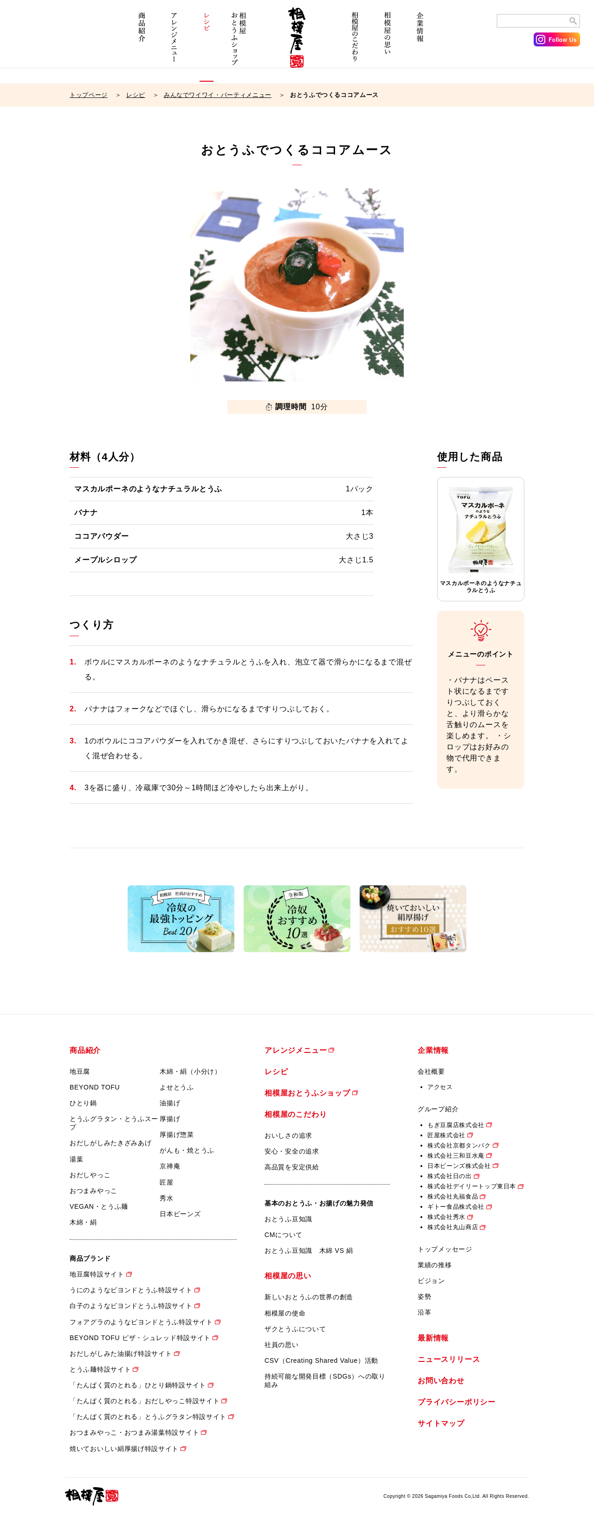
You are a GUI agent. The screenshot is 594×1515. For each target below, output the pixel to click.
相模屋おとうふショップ (239, 45)
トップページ (89, 94)
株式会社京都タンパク (459, 1145)
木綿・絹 (83, 1222)
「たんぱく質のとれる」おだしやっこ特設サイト (145, 1401)
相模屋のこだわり (355, 45)
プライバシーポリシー (457, 1402)
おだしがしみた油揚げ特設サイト (121, 1353)
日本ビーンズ (180, 1214)
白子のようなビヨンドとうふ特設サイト (131, 1305)
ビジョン (431, 1280)
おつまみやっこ (93, 1190)
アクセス (440, 1086)
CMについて (284, 1234)
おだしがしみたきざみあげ (110, 1143)
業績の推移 (435, 1265)
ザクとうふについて (295, 1329)
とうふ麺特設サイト (100, 1369)
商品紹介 (141, 45)
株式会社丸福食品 (452, 1196)
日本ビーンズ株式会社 (459, 1165)
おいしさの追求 (288, 1135)
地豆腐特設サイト (97, 1274)
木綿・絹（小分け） (190, 1071)
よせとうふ (177, 1087)
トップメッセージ (445, 1249)
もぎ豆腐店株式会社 (455, 1125)
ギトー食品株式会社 (455, 1206)
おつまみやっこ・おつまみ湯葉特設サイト (134, 1432)
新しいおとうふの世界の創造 (309, 1297)
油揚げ (170, 1103)
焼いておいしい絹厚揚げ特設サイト (124, 1448)
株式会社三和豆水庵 (455, 1155)
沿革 (424, 1312)
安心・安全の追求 (292, 1151)
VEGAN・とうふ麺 (99, 1206)
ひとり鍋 (83, 1103)
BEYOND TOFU (95, 1087)
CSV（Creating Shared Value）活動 (321, 1360)
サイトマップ (441, 1423)
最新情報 (433, 1338)
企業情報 (420, 45)
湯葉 (76, 1159)
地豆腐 (80, 1071)
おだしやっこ (90, 1175)
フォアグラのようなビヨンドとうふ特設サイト (141, 1322)
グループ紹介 (438, 1109)
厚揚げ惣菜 (177, 1134)
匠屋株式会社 (446, 1135)
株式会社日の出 (449, 1176)
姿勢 (424, 1296)
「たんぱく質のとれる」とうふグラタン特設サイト (148, 1416)
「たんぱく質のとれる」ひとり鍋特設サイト (138, 1385)
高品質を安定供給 (292, 1167)
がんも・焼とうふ (187, 1150)
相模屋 (297, 45)
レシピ (206, 45)
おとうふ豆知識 (288, 1219)
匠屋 (166, 1182)
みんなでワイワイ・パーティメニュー (217, 94)
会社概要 (431, 1071)
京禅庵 (170, 1166)
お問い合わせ (441, 1381)
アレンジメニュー (174, 45)
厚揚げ (170, 1118)
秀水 (166, 1198)
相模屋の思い (387, 45)
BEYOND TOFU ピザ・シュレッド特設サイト (140, 1337)
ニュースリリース (449, 1359)
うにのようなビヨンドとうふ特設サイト (131, 1290)
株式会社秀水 (446, 1216)
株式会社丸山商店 (452, 1227)
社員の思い (282, 1344)
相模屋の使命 (285, 1313)
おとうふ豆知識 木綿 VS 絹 (309, 1250)
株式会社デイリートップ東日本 (471, 1186)
